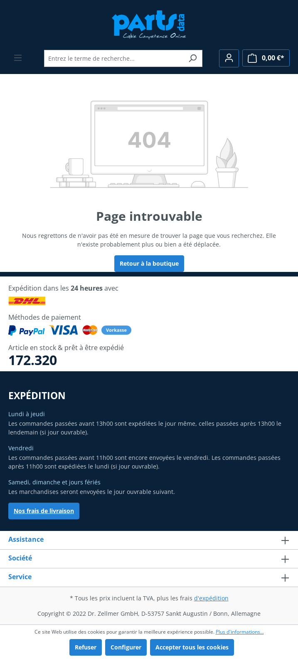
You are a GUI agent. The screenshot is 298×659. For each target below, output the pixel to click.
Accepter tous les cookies (192, 647)
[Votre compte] (229, 58)
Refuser (85, 647)
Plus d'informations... (240, 631)
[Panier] (266, 58)
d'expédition (211, 598)
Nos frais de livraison (44, 511)
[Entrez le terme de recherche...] (113, 58)
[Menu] (17, 58)
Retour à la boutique (149, 263)
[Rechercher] (192, 58)
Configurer (126, 647)
